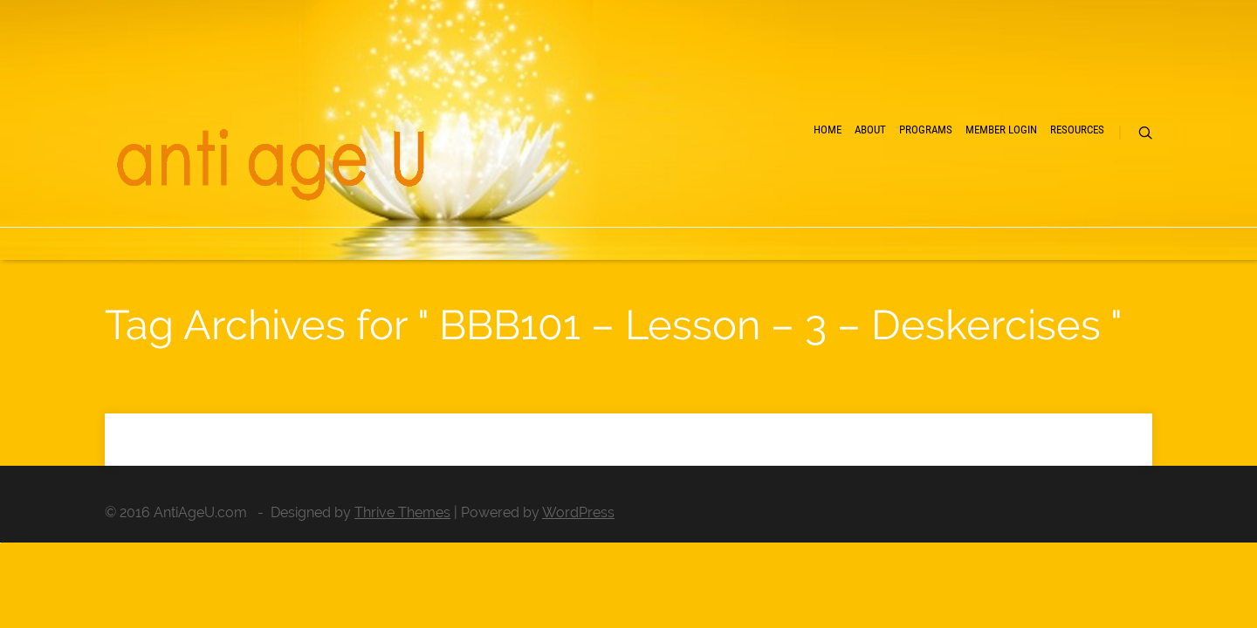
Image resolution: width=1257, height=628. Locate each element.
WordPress (578, 512)
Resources (1048, 192)
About (735, 192)
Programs (822, 192)
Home (663, 192)
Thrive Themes (402, 512)
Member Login (934, 192)
